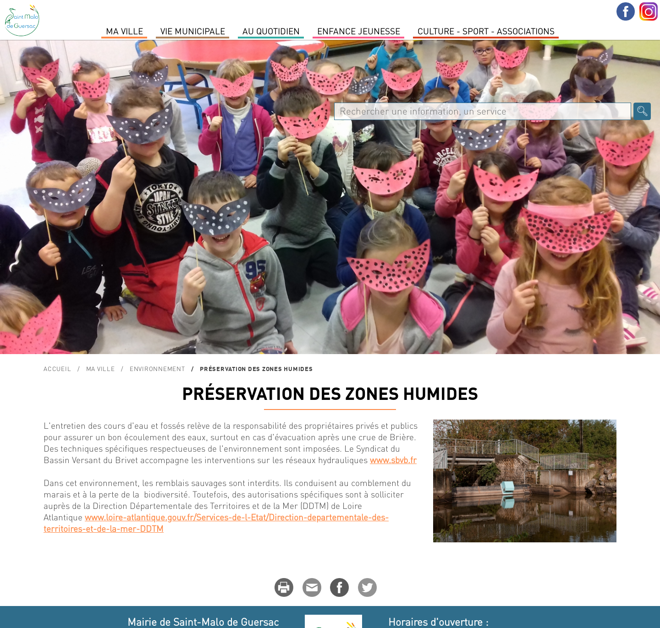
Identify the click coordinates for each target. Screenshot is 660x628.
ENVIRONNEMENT (157, 368)
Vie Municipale (192, 30)
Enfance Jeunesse (358, 30)
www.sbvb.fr (393, 459)
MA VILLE (124, 30)
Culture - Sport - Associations (486, 30)
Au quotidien (271, 30)
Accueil (57, 368)
